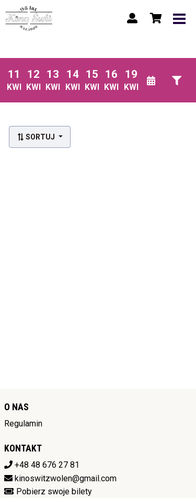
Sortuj (36, 137)
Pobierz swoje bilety (54, 491)
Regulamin (23, 423)
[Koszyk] (154, 18)
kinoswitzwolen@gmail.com (66, 478)
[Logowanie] (132, 18)
